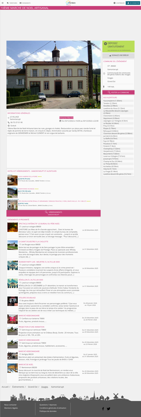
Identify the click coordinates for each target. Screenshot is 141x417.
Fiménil (106, 146)
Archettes (107, 166)
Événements (18, 386)
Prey (105, 126)
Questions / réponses (48, 405)
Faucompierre (109, 101)
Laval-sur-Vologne (110, 156)
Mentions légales (11, 408)
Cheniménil (107, 116)
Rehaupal (107, 131)
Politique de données (48, 411)
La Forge (106, 171)
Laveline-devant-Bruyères (113, 174)
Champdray (108, 149)
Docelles (106, 106)
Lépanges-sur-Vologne (112, 121)
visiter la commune (118, 92)
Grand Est (111, 81)
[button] (118, 46)
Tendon (106, 103)
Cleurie (106, 169)
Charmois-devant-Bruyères (114, 133)
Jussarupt (107, 159)
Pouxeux (106, 143)
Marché (70, 118)
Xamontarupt (113, 69)
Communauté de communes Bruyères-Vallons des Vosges (119, 74)
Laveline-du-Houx (110, 108)
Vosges (110, 78)
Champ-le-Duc (109, 161)
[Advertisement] (70, 25)
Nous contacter (10, 405)
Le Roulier (107, 123)
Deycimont (107, 118)
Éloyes (105, 128)
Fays (105, 141)
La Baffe (106, 138)
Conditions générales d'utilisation (53, 408)
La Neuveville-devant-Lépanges (115, 111)
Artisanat (63, 118)
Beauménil (107, 154)
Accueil (5, 386)
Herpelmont (108, 151)
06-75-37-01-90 (16, 122)
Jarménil (106, 136)
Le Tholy (106, 164)
